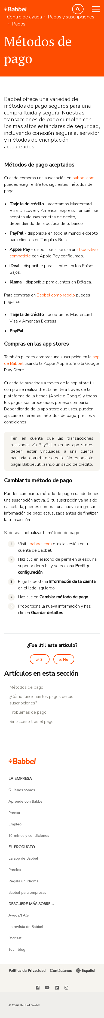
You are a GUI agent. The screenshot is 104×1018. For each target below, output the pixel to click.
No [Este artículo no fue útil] (65, 659)
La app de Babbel (23, 858)
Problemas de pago (28, 712)
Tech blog (16, 949)
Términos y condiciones (28, 835)
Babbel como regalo (56, 295)
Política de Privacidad (27, 970)
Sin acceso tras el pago (32, 722)
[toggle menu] (96, 9)
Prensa (14, 812)
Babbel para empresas (27, 892)
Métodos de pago (26, 687)
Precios (14, 869)
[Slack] (22, 761)
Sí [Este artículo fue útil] (42, 659)
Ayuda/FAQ (18, 915)
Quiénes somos (21, 789)
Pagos (18, 24)
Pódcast (15, 937)
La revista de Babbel (25, 926)
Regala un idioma (23, 880)
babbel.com (83, 178)
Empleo (15, 823)
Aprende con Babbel (26, 801)
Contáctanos (61, 970)
